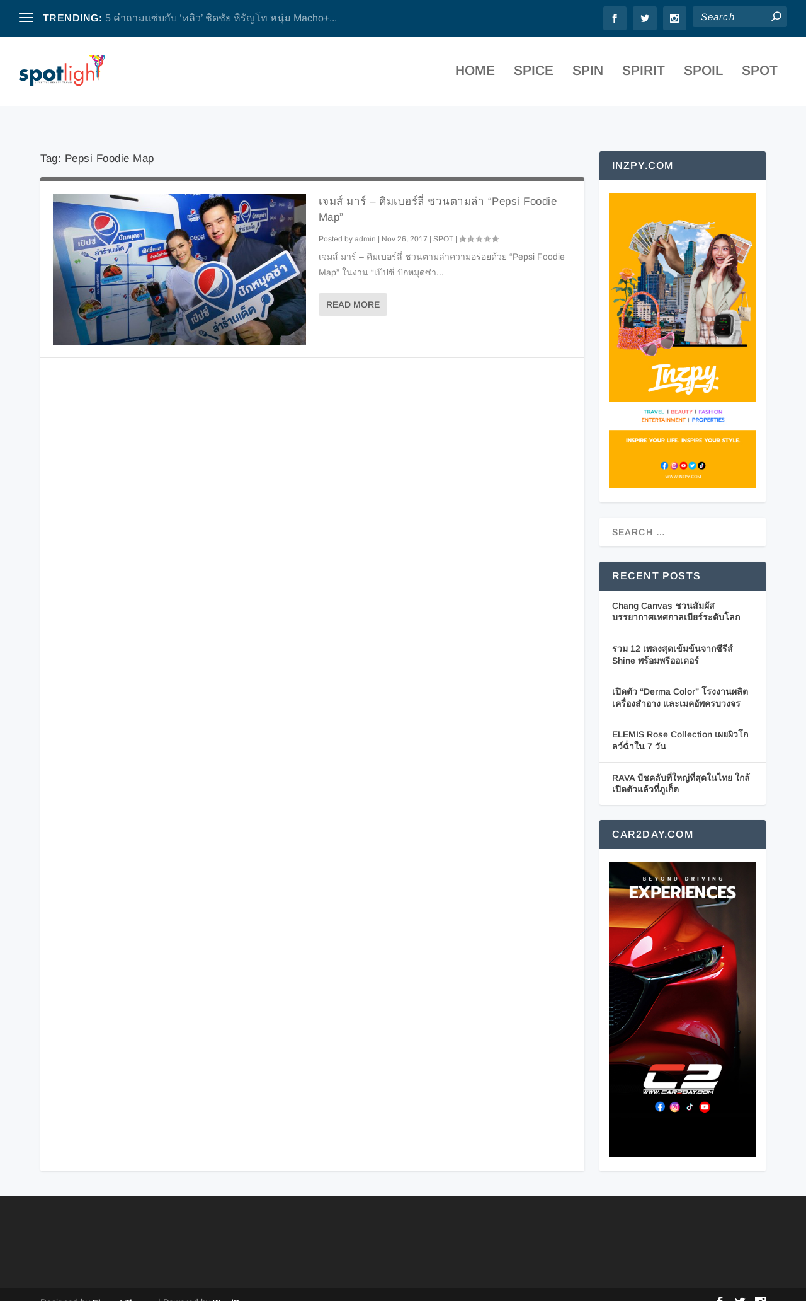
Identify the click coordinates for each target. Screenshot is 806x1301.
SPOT (760, 75)
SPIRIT (643, 75)
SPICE (533, 75)
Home (475, 75)
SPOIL (703, 75)
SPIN (587, 75)
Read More (353, 288)
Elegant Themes (124, 1286)
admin (365, 221)
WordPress (234, 1286)
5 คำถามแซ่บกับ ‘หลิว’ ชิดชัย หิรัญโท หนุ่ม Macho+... (221, 18)
